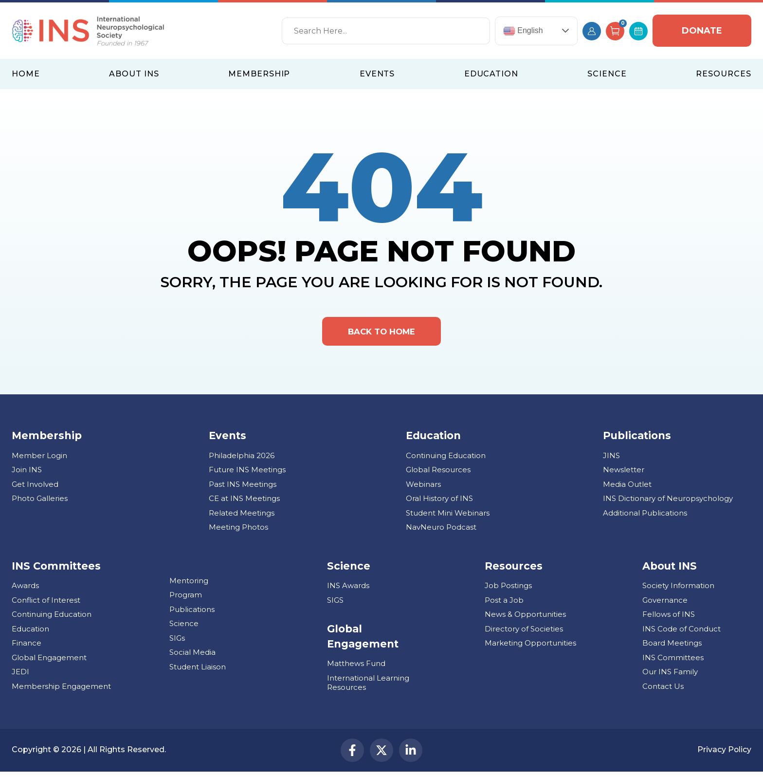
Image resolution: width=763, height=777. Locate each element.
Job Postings (508, 588)
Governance (665, 603)
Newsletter (623, 473)
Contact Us (663, 689)
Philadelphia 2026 (241, 458)
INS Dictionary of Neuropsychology (668, 501)
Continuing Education (446, 458)
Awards (25, 588)
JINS (611, 458)
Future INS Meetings (247, 473)
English (523, 31)
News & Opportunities (525, 617)
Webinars (423, 487)
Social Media (192, 655)
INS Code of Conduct (681, 632)
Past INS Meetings (242, 487)
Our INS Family (670, 675)
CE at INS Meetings (244, 501)
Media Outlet (627, 487)
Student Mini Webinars (448, 516)
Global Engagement (49, 661)
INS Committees (56, 569)
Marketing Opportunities (530, 646)
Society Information (678, 588)
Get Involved (35, 487)
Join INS (27, 473)
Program (185, 598)
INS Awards (348, 588)
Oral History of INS (439, 501)
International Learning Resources (368, 686)
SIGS (335, 603)
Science (184, 626)
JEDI (20, 675)
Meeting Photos (238, 530)
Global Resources (438, 473)
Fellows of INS (668, 617)
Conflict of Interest (46, 603)
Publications (192, 612)
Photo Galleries (40, 501)
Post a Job (504, 603)
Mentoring (188, 584)
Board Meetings (672, 646)
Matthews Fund (356, 666)
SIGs (177, 641)
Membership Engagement (61, 689)
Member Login (39, 458)
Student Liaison (197, 670)
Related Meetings (241, 516)
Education (30, 632)
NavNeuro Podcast (441, 530)
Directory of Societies (524, 632)
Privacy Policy (724, 753)
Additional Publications (645, 516)
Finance (26, 646)
